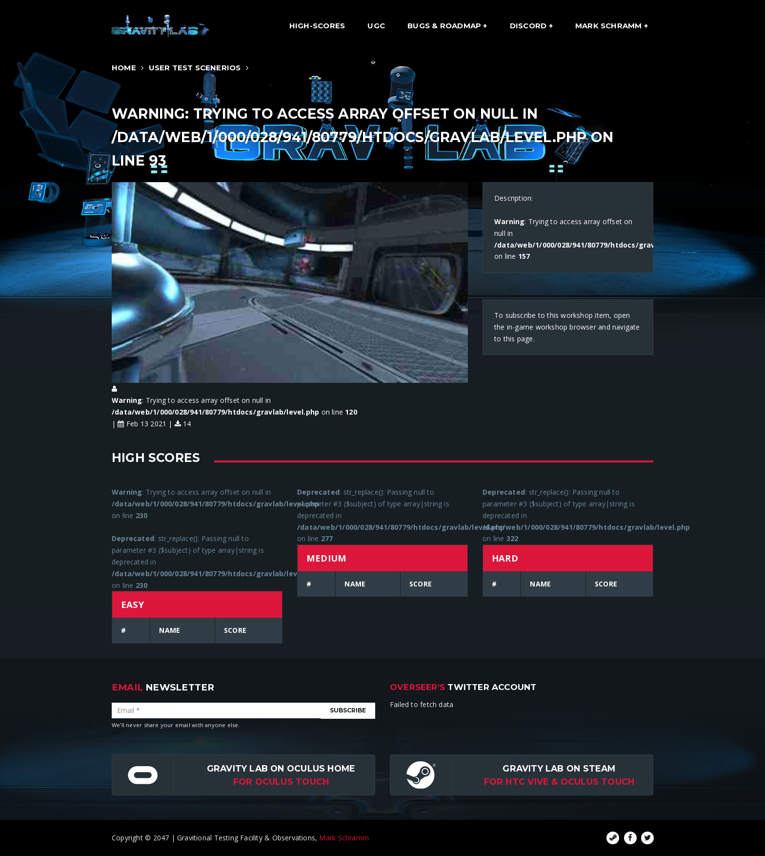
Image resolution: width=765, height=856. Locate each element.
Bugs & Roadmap (445, 25)
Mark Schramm (609, 25)
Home (124, 67)
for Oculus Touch (281, 781)
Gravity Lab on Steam (559, 768)
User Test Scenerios (195, 67)
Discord (529, 25)
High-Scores (317, 25)
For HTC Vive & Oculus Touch (559, 781)
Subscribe (348, 710)
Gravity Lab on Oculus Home (281, 768)
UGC (376, 25)
